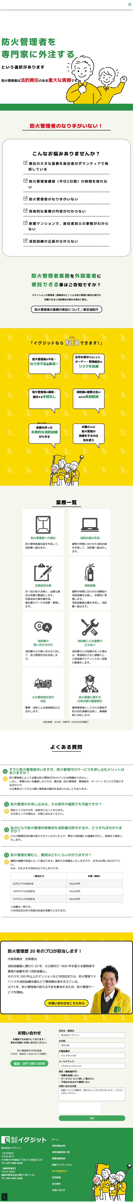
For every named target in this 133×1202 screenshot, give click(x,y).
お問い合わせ (58, 1190)
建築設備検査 (58, 1158)
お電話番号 (64, 1051)
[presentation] (80, 1108)
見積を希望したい (70, 1075)
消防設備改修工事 (61, 1152)
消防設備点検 (58, 1145)
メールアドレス (66, 1061)
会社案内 (56, 1183)
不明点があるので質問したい (75, 1082)
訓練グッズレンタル (62, 1164)
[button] (100, 5)
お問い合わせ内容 (67, 1086)
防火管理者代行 (59, 1171)
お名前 (62, 1041)
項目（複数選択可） (69, 1071)
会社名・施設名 (66, 1030)
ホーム (55, 1139)
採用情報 (56, 1177)
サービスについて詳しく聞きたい (77, 1078)
